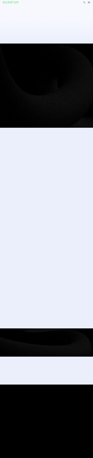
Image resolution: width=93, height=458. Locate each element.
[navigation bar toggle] (89, 2)
